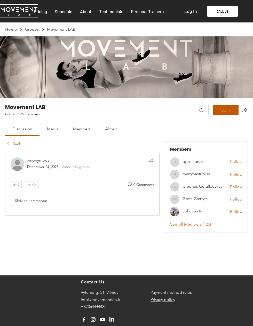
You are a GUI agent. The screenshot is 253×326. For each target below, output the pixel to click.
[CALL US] (222, 11)
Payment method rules (171, 292)
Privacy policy (163, 299)
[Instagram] (93, 319)
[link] (22, 128)
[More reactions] (31, 184)
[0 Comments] (140, 184)
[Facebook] (84, 319)
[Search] (201, 110)
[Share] (151, 160)
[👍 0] (16, 184)
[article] (82, 184)
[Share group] (245, 110)
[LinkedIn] (112, 319)
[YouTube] (102, 319)
